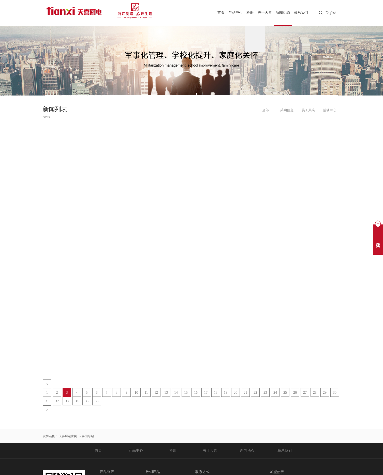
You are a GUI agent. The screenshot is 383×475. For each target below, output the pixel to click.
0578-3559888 (213, 414)
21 (245, 325)
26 (295, 325)
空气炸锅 (106, 414)
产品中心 (226, 12)
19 (225, 325)
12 (156, 325)
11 (146, 325)
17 (206, 325)
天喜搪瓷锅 (107, 438)
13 (166, 325)
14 (176, 325)
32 (57, 334)
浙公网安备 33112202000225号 (150, 469)
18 (215, 325)
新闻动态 (280, 12)
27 (305, 325)
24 (275, 325)
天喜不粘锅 (107, 444)
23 (265, 325)
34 (77, 334)
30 (334, 325)
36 (96, 334)
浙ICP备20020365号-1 (110, 469)
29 (325, 325)
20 (235, 325)
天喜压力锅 (107, 432)
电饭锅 (104, 426)
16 (196, 325)
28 (315, 325)
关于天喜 (259, 12)
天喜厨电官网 (68, 369)
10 (136, 325)
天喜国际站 (86, 369)
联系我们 (300, 12)
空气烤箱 (106, 420)
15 (186, 325)
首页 (209, 12)
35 (87, 334)
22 (255, 325)
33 (67, 334)
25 (285, 325)
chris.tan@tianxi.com (217, 426)
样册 (242, 12)
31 (47, 334)
